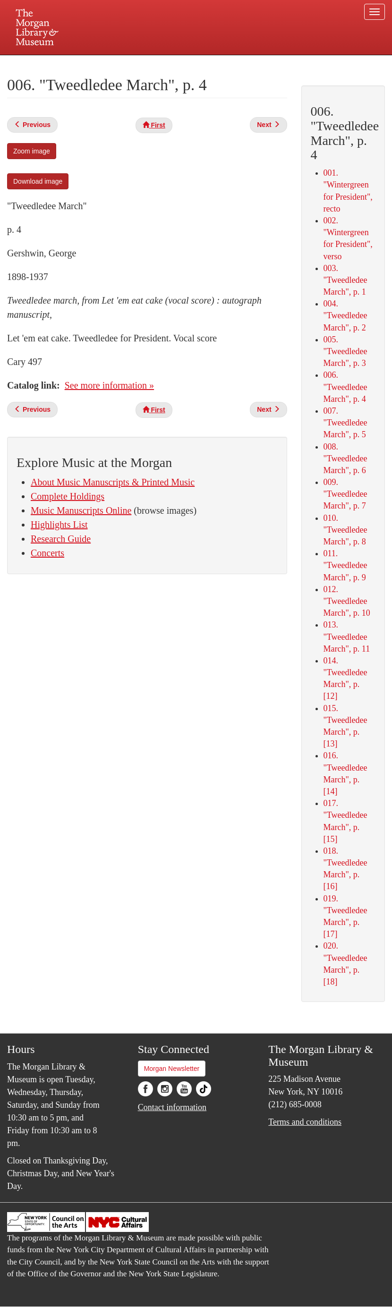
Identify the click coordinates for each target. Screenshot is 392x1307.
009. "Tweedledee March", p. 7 (345, 493)
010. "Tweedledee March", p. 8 (345, 529)
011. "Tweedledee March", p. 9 (345, 565)
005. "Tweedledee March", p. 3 (345, 351)
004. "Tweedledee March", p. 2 (345, 315)
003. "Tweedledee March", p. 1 (345, 280)
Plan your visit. (83, 63)
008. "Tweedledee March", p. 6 (345, 458)
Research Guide (61, 539)
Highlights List (59, 524)
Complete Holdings (67, 496)
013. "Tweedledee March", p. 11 (347, 636)
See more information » (109, 385)
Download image (37, 181)
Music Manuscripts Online (81, 510)
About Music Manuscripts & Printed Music (113, 482)
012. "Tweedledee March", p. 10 (347, 601)
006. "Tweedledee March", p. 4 (345, 386)
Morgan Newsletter (172, 1068)
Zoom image (31, 151)
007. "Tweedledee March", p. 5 (345, 422)
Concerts (47, 553)
